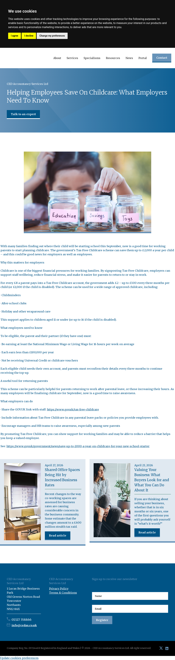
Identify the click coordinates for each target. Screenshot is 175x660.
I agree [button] (14, 35)
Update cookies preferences (19, 658)
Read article (57, 535)
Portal (142, 58)
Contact (161, 57)
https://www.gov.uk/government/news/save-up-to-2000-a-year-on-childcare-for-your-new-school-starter (78, 446)
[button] (57, 58)
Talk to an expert (23, 114)
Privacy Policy (58, 588)
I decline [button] (28, 35)
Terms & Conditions (63, 592)
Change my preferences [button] (52, 35)
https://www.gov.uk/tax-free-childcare (73, 409)
